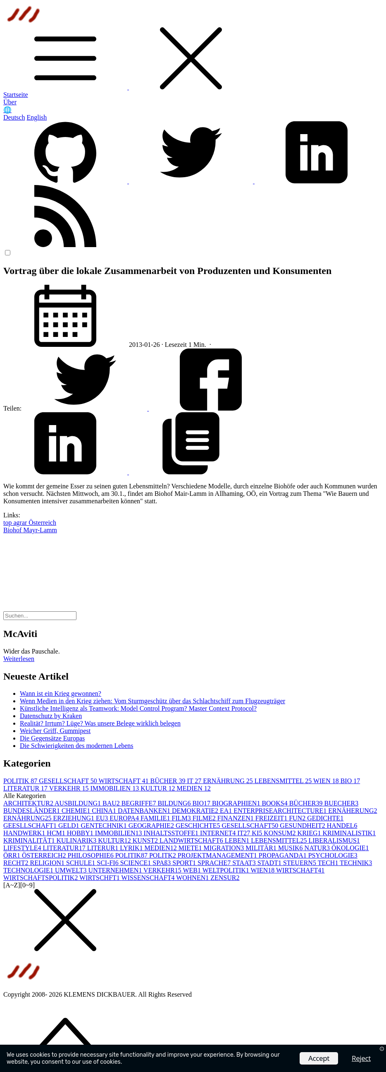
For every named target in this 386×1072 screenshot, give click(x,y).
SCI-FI (108, 862)
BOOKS (275, 803)
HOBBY (81, 832)
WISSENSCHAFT (149, 877)
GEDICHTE (325, 818)
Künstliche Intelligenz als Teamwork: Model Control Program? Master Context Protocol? (138, 708)
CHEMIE (77, 810)
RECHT (16, 862)
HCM (57, 832)
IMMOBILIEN (115, 788)
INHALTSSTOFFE (172, 832)
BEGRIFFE (140, 803)
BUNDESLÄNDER (32, 810)
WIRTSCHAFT (124, 780)
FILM (182, 818)
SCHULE (81, 862)
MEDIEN (194, 788)
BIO (350, 780)
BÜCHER (168, 780)
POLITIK (21, 780)
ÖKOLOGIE (350, 847)
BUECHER (341, 803)
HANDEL (342, 825)
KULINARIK (77, 840)
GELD (69, 825)
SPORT (185, 862)
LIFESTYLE (23, 847)
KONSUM (280, 832)
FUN (298, 818)
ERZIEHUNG (74, 818)
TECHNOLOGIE (29, 870)
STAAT (244, 862)
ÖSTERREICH (45, 855)
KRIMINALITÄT (29, 840)
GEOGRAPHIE (152, 825)
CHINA (105, 810)
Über (10, 102)
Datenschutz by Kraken (51, 715)
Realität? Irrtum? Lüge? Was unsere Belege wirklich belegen (100, 723)
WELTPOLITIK (227, 870)
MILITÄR (261, 847)
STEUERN (300, 862)
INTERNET (218, 832)
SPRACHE (215, 862)
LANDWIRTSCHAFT (192, 840)
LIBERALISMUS (334, 840)
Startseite (15, 94)
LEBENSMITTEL (284, 780)
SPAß (162, 862)
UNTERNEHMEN (115, 870)
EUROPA (125, 818)
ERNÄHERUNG (352, 810)
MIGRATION (225, 847)
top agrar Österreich (29, 522)
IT (195, 780)
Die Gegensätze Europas (52, 738)
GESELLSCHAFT (68, 780)
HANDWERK (25, 832)
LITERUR (103, 847)
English (36, 117)
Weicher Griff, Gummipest (55, 730)
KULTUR (158, 788)
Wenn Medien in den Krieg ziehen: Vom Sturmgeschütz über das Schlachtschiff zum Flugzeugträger (152, 700)
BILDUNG (174, 803)
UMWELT (71, 870)
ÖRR (12, 855)
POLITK (163, 855)
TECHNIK (356, 862)
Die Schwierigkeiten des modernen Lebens (76, 745)
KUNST (146, 840)
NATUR (318, 847)
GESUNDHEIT (303, 825)
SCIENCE (136, 862)
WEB (192, 870)
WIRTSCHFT (100, 877)
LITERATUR (26, 788)
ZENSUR (224, 877)
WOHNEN (193, 877)
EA (227, 810)
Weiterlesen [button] (18, 658)
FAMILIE (156, 818)
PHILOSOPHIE (91, 855)
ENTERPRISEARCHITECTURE (281, 810)
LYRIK (132, 847)
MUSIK (291, 847)
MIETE (191, 847)
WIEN (327, 780)
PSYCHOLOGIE (332, 855)
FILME (205, 818)
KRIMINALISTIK (349, 832)
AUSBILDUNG (78, 803)
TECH (329, 862)
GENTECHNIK (105, 825)
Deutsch (14, 117)
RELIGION (48, 862)
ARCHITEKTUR (29, 803)
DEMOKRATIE (196, 810)
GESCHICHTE (199, 825)
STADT (270, 862)
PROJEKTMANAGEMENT (218, 855)
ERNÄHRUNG (228, 780)
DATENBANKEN (145, 810)
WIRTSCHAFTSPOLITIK (41, 877)
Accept (318, 1058)
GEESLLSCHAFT (30, 825)
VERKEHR (70, 788)
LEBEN (238, 840)
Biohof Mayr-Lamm (30, 530)
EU (103, 818)
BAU (112, 803)
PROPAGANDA (283, 855)
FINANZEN (236, 818)
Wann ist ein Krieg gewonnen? (60, 693)
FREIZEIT (272, 818)
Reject (361, 1058)
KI (258, 832)
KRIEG (310, 832)
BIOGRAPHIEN (237, 803)
